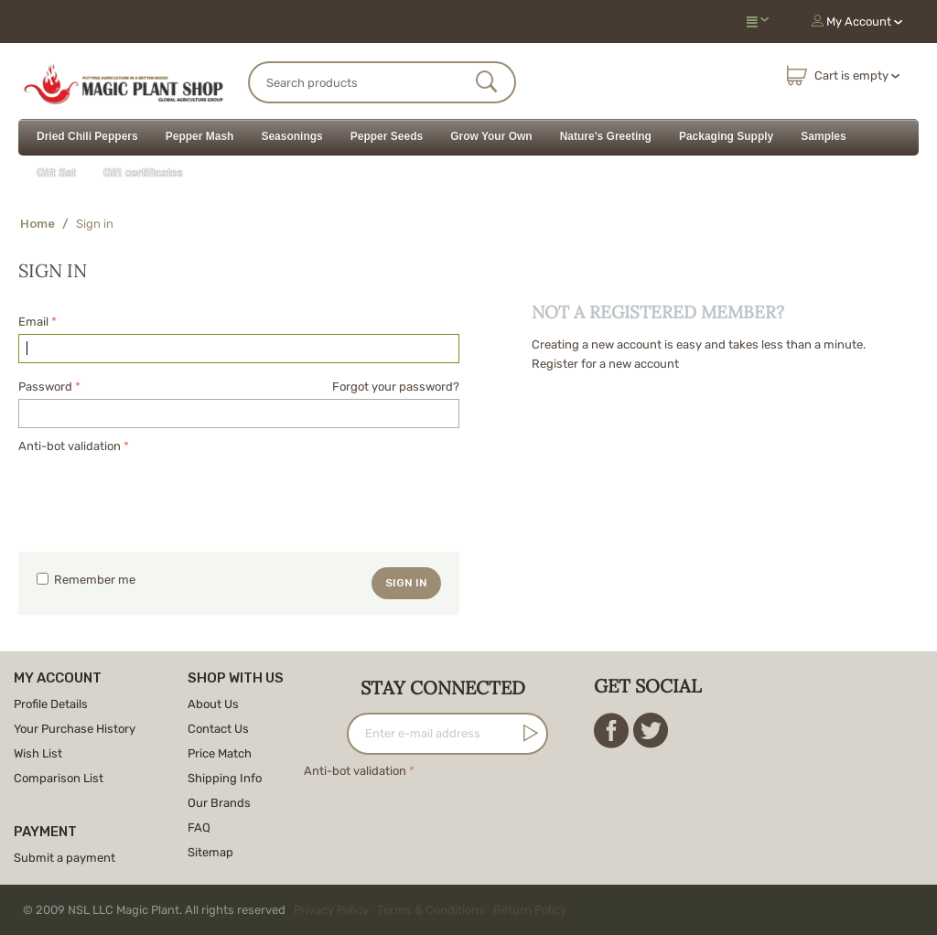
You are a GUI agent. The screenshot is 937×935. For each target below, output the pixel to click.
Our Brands (219, 803)
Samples (823, 136)
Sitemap (210, 852)
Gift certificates (143, 173)
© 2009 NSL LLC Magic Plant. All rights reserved (299, 910)
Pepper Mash (200, 136)
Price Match (220, 753)
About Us (213, 704)
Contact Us (218, 729)
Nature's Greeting (606, 136)
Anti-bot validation (69, 446)
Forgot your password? (395, 386)
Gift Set (56, 173)
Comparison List (58, 778)
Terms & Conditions (431, 910)
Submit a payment (64, 858)
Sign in (406, 582)
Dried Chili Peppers (87, 136)
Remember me (86, 579)
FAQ (199, 827)
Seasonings (291, 136)
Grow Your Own (491, 136)
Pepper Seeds (386, 136)
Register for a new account (605, 364)
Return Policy (529, 910)
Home (37, 224)
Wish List (38, 753)
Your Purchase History (74, 729)
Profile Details (51, 704)
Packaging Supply (726, 136)
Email (33, 321)
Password (45, 386)
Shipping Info (225, 778)
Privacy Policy (331, 910)
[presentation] (157, 493)
